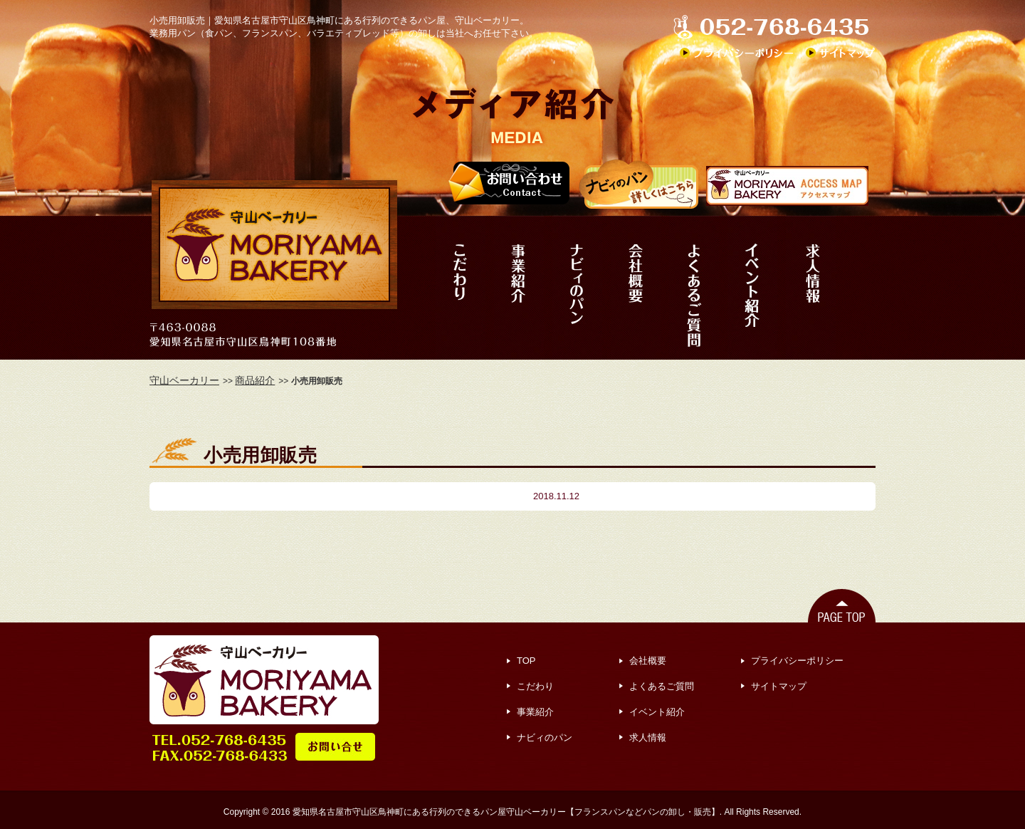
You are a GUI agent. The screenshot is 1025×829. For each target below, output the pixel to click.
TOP (526, 660)
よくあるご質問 (661, 686)
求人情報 (647, 737)
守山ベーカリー (184, 380)
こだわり (535, 686)
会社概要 (647, 660)
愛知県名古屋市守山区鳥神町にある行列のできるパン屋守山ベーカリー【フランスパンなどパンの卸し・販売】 (506, 812)
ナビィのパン (544, 737)
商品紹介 (255, 380)
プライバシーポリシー (797, 660)
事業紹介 (535, 712)
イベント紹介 (657, 712)
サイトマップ (778, 686)
